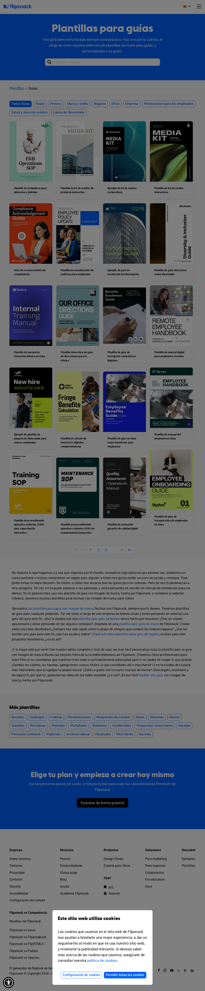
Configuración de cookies (81, 975)
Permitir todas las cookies (125, 975)
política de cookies (102, 960)
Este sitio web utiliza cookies (102, 921)
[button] (8, 982)
